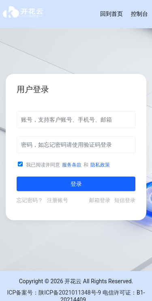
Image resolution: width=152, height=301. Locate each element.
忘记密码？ (31, 200)
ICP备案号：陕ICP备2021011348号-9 (54, 292)
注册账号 (57, 200)
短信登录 (124, 200)
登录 (76, 184)
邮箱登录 (101, 200)
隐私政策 (100, 165)
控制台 (139, 14)
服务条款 (71, 165)
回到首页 (111, 14)
